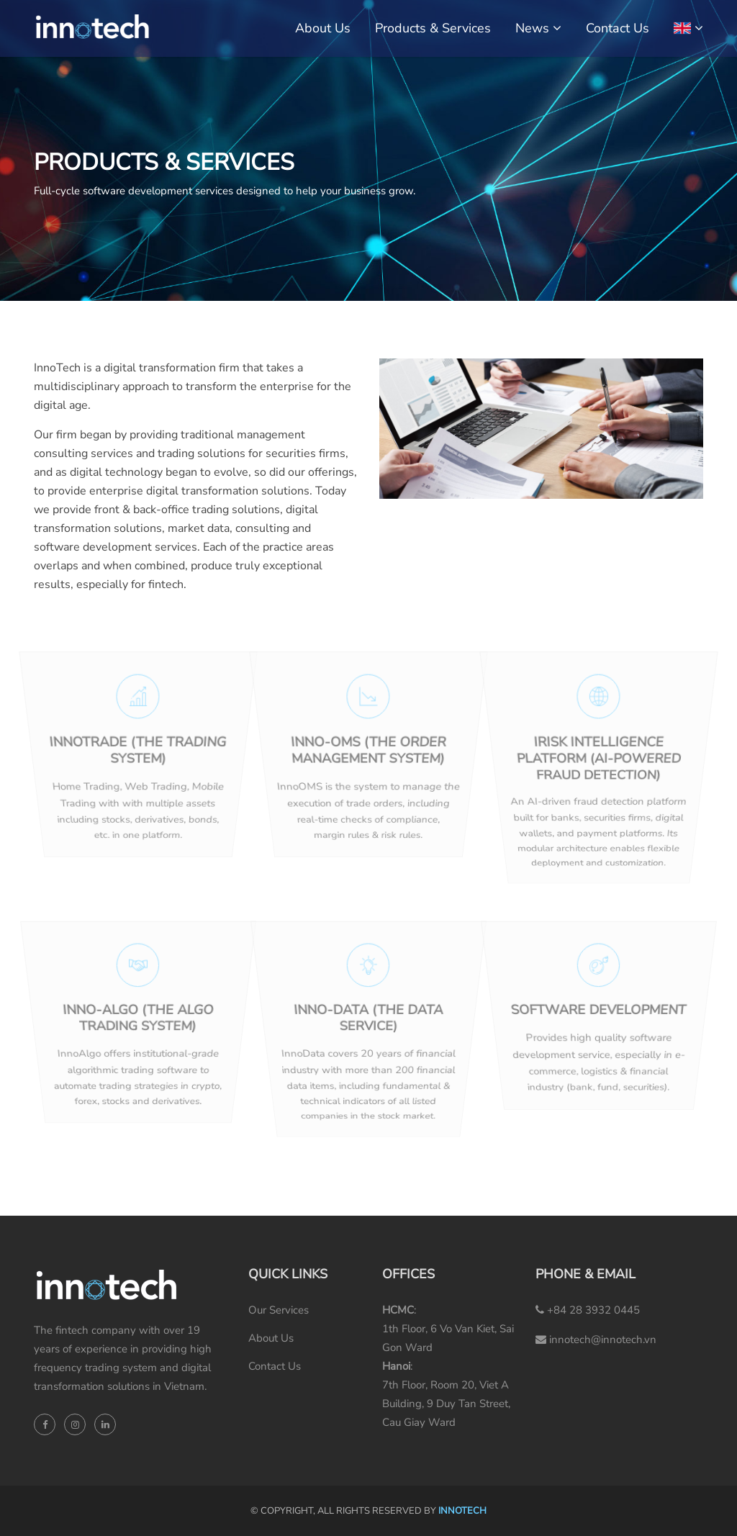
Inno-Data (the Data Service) (368, 1019)
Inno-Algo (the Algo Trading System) (138, 1019)
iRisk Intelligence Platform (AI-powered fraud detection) (599, 759)
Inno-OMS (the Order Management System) (368, 752)
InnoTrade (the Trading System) (138, 752)
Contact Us (617, 28)
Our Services (278, 1310)
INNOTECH (462, 1510)
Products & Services (433, 28)
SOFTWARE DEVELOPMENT (599, 1011)
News (532, 28)
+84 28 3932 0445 (587, 1310)
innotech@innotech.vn (595, 1339)
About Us (323, 28)
